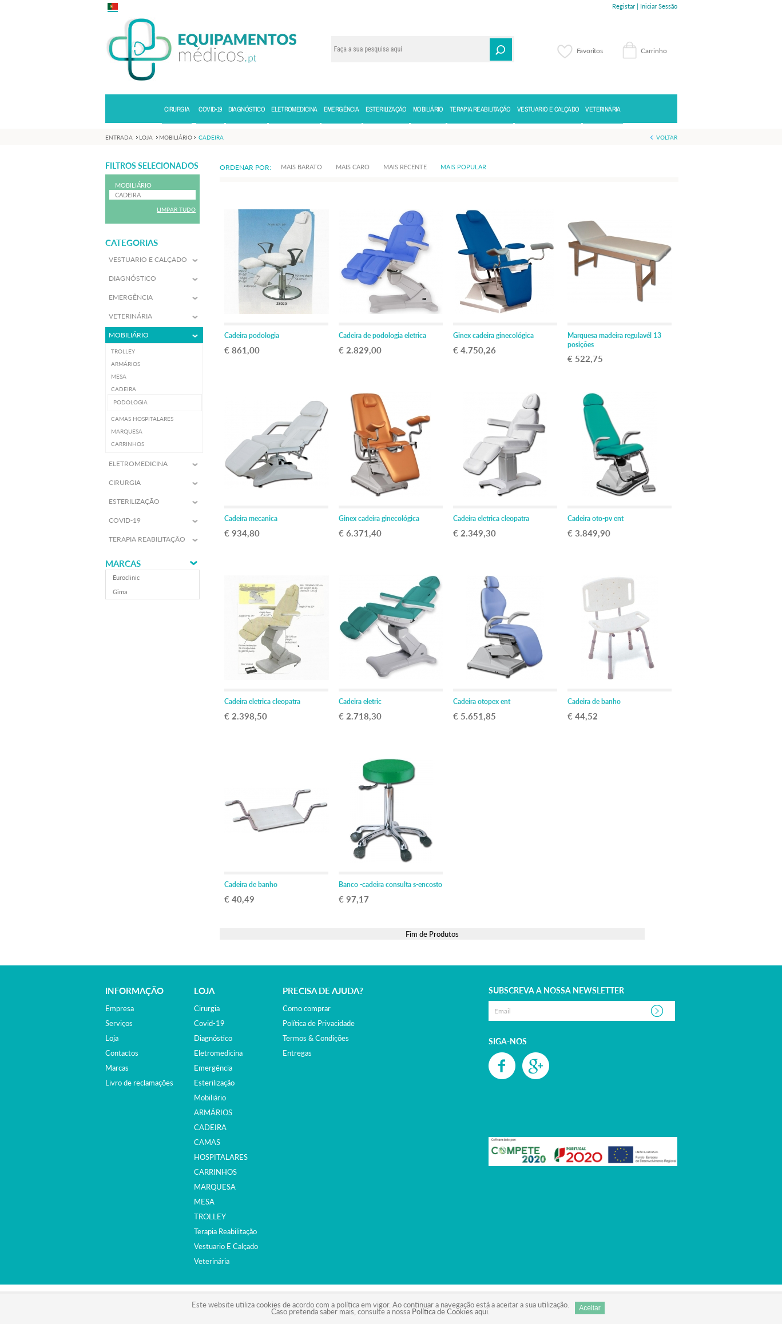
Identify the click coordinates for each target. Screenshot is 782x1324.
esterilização (214, 1082)
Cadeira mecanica (250, 518)
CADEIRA (210, 1127)
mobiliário (210, 1097)
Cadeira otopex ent (481, 701)
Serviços (119, 1023)
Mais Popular (463, 166)
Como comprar (307, 1008)
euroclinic (126, 577)
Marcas (123, 563)
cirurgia (207, 1008)
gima (120, 591)
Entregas (297, 1052)
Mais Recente (405, 166)
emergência (213, 1067)
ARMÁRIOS (213, 1112)
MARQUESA (215, 1186)
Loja (111, 1038)
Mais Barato (301, 166)
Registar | (625, 6)
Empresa (119, 1008)
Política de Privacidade (319, 1023)
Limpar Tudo (176, 209)
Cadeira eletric (360, 701)
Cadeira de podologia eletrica (382, 335)
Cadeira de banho (594, 701)
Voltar (666, 137)
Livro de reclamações (139, 1082)
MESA (204, 1201)
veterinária (211, 1261)
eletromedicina (218, 1052)
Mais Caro (353, 166)
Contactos (121, 1052)
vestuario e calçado (226, 1246)
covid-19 (209, 1023)
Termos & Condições (316, 1038)
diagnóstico (213, 1038)
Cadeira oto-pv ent (595, 518)
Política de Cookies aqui (450, 1311)
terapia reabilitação (225, 1231)
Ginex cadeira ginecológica (493, 335)
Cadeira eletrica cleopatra (491, 518)
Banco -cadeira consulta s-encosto (390, 884)
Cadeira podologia (251, 335)
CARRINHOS (215, 1171)
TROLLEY (210, 1216)
